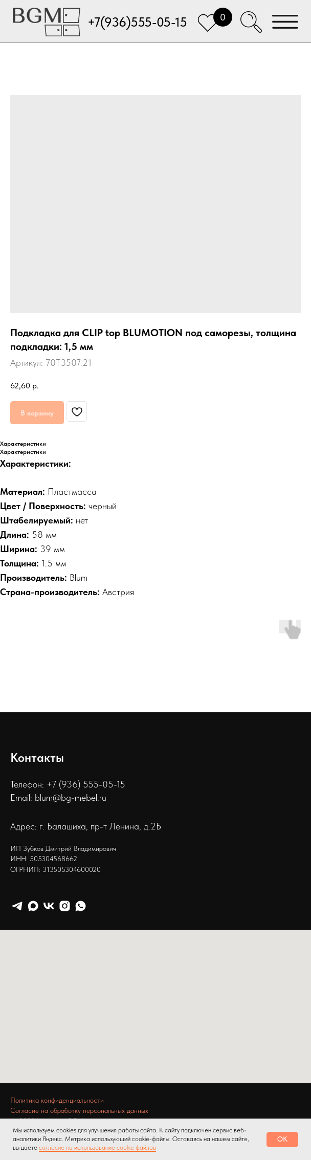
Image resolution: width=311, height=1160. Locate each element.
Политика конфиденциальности (57, 1100)
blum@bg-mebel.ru (70, 797)
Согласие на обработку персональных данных (79, 1110)
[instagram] (64, 906)
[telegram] (17, 906)
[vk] (48, 906)
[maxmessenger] (33, 906)
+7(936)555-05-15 (137, 22)
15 (121, 784)
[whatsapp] (80, 906)
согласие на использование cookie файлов (97, 1147)
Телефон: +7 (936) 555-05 (62, 784)
